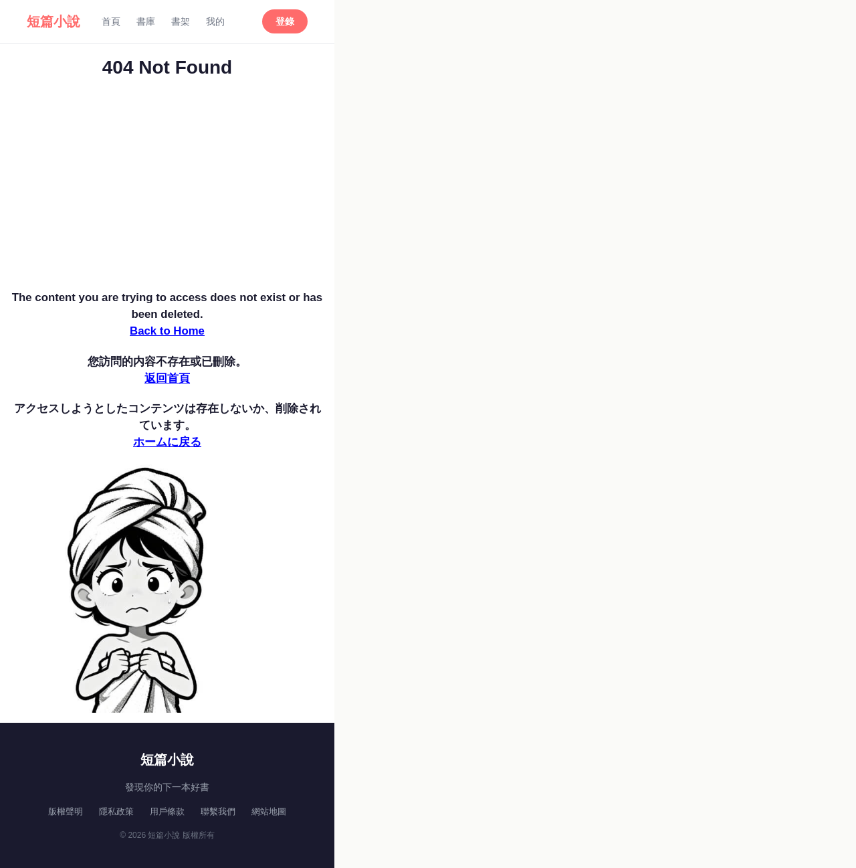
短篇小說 (53, 21)
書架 (180, 21)
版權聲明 (65, 811)
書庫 (145, 21)
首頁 (111, 21)
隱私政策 (116, 811)
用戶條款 (167, 811)
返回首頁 (167, 378)
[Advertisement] (167, 188)
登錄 (285, 21)
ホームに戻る (167, 442)
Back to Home (167, 331)
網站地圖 (268, 811)
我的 (215, 21)
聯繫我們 (218, 811)
